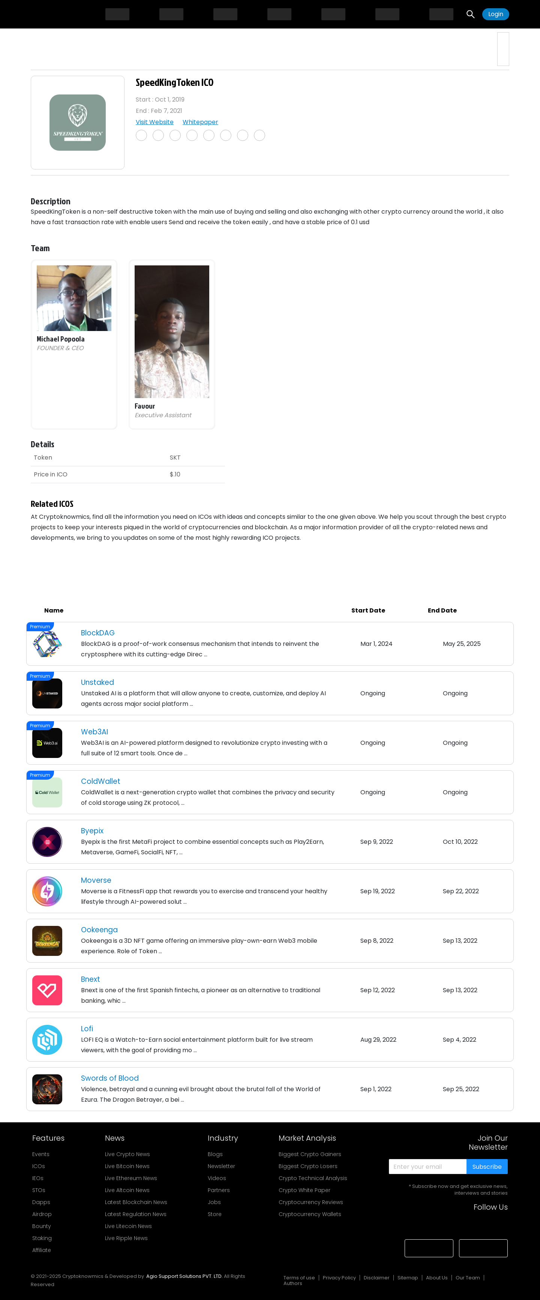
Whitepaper (200, 122)
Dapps (41, 1202)
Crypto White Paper (304, 1190)
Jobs (214, 1202)
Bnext (90, 979)
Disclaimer (377, 1278)
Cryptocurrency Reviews (311, 1202)
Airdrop (42, 1214)
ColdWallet (100, 781)
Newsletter (221, 1166)
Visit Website (155, 122)
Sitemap (408, 1278)
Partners (219, 1190)
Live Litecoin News (128, 1226)
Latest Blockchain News (136, 1202)
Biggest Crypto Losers (308, 1166)
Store (215, 1214)
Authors (293, 1283)
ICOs (38, 1166)
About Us (437, 1278)
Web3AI (94, 732)
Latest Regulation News (135, 1214)
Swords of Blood (110, 1078)
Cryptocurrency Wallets (310, 1214)
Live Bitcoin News (127, 1166)
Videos (217, 1178)
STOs (38, 1190)
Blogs (215, 1154)
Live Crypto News (127, 1154)
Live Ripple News (126, 1238)
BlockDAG (98, 633)
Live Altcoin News (127, 1190)
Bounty (41, 1226)
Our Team (468, 1278)
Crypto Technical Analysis (313, 1178)
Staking (42, 1238)
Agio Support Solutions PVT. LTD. (184, 1276)
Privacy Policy (339, 1278)
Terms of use (299, 1278)
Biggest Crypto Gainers (310, 1154)
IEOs (38, 1178)
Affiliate (41, 1250)
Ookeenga (99, 930)
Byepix (92, 831)
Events (41, 1154)
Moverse (96, 880)
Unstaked (97, 682)
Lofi (87, 1029)
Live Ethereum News (131, 1178)
